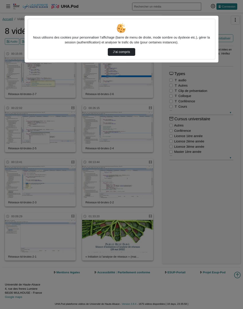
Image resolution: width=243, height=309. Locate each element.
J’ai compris (121, 52)
